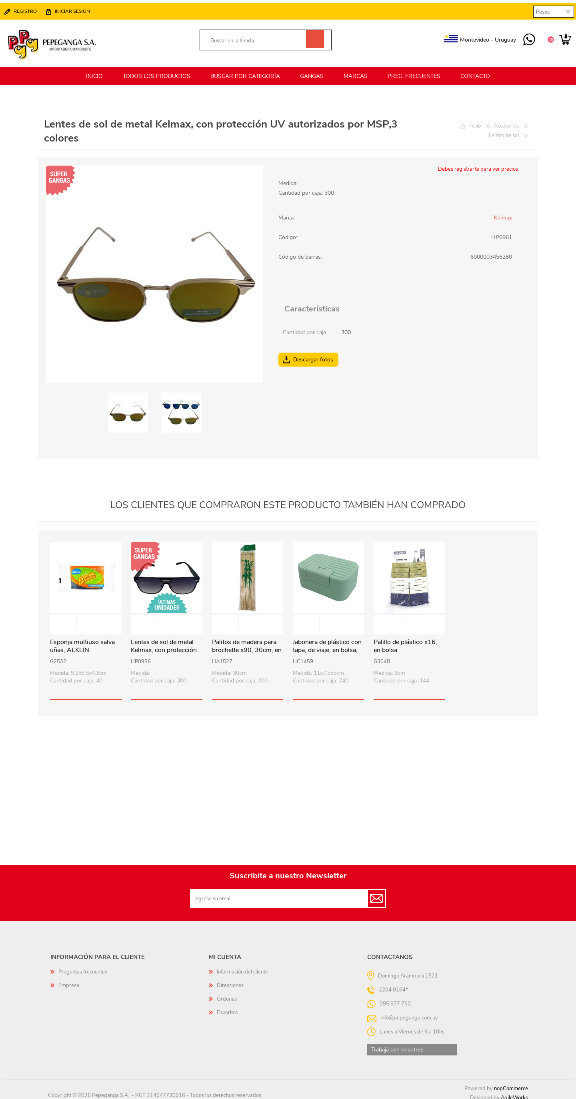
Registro (29, 9)
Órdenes (227, 994)
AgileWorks (514, 1093)
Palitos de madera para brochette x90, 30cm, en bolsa (247, 645)
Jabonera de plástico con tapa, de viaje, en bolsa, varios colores (327, 645)
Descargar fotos (313, 355)
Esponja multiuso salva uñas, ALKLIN (82, 641)
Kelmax (503, 213)
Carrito (561, 37)
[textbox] (256, 39)
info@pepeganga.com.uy (409, 1012)
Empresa (68, 980)
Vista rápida (86, 619)
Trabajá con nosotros (397, 1045)
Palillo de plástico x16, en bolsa (405, 641)
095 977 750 (525, 37)
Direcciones (230, 980)
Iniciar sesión (76, 9)
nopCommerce (511, 1083)
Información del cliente (242, 967)
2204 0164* (393, 984)
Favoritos (227, 1007)
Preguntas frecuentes (82, 967)
